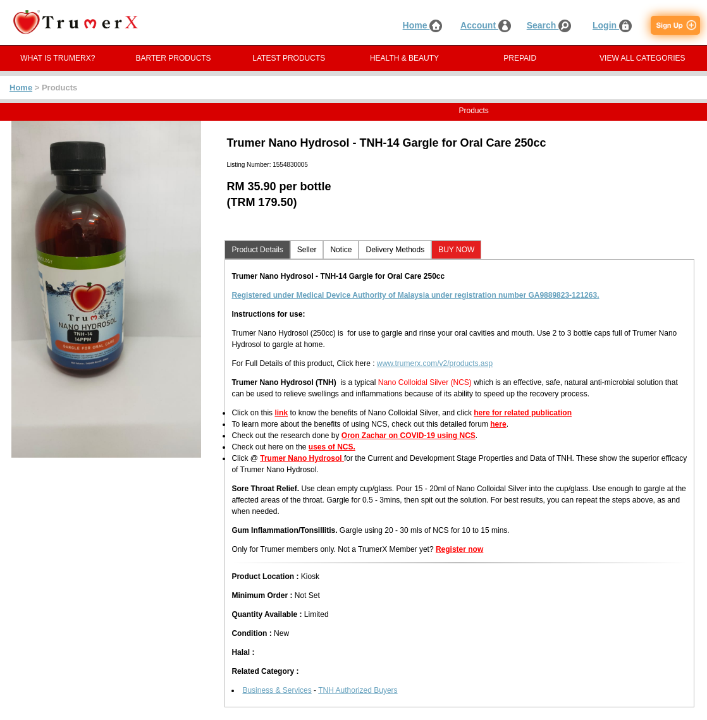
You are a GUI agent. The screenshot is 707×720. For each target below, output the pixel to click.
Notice (341, 249)
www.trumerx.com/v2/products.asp (435, 363)
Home (423, 25)
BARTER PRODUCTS (173, 58)
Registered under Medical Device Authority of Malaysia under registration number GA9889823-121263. (415, 295)
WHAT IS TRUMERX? (57, 58)
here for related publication (523, 412)
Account (485, 25)
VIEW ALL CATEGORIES (642, 58)
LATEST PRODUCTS (288, 58)
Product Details (257, 249)
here (498, 424)
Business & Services (276, 690)
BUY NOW (456, 249)
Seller (307, 249)
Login (612, 25)
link (281, 412)
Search (549, 25)
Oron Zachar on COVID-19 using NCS (408, 435)
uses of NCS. (332, 446)
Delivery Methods (395, 249)
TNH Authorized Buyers (357, 690)
